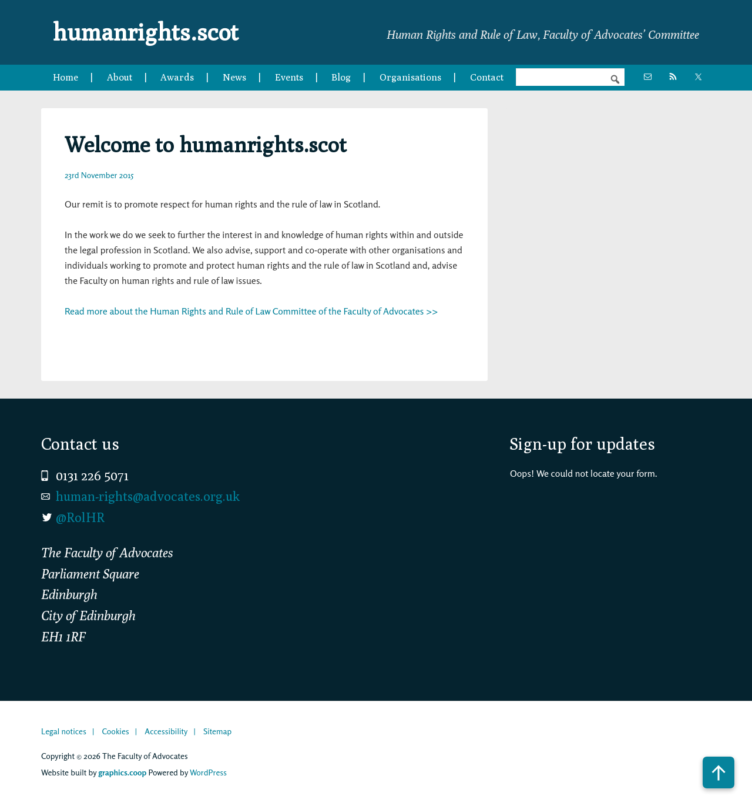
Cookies (115, 731)
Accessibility (166, 731)
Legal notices (63, 731)
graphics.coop (122, 772)
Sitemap (217, 731)
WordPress (208, 772)
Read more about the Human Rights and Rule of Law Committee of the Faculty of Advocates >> (251, 311)
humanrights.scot (146, 32)
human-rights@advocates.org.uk (148, 496)
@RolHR (80, 517)
